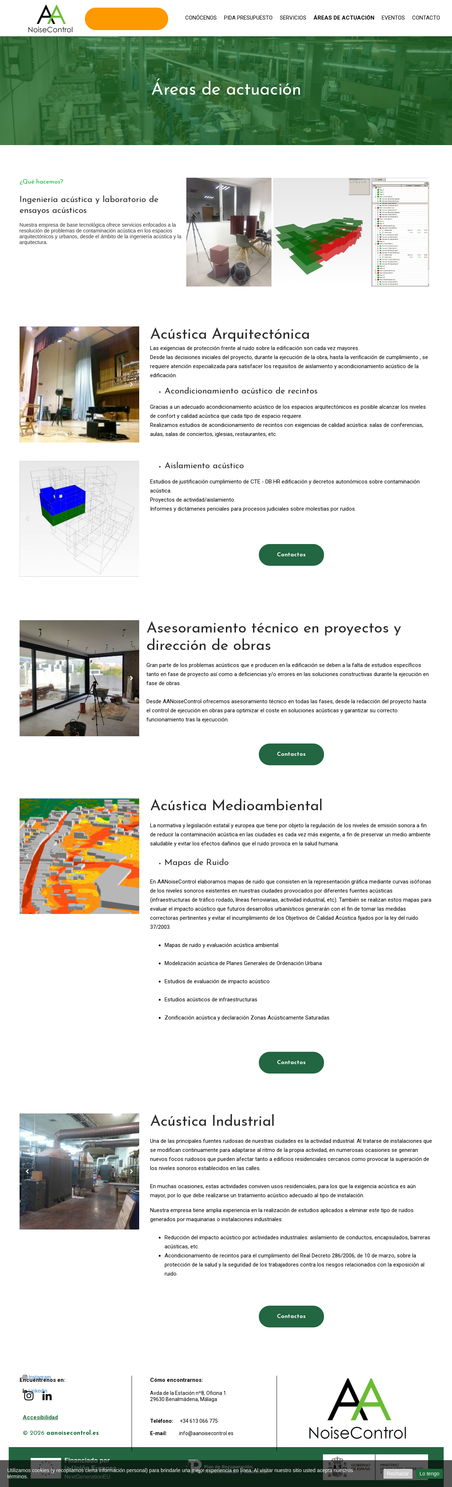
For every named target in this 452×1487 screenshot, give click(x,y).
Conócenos (201, 18)
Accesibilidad (40, 1417)
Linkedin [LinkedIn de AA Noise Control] (35, 1391)
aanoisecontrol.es (72, 1433)
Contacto (426, 18)
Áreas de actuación (344, 18)
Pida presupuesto (248, 18)
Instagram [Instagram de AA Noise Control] (37, 1377)
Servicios (293, 18)
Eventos (393, 18)
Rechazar (398, 1473)
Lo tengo (430, 1473)
